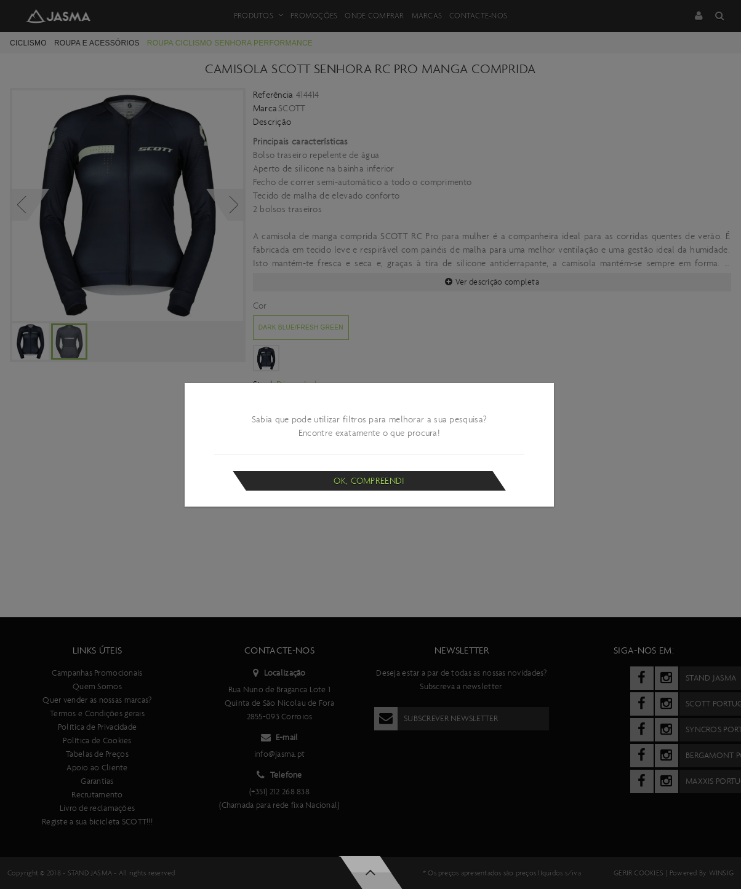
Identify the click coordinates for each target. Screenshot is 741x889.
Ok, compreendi (369, 480)
